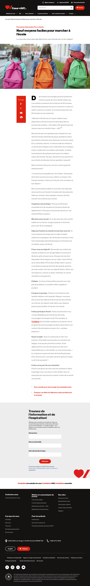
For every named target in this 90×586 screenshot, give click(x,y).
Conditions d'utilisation (51, 468)
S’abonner (45, 461)
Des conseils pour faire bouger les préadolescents (52, 387)
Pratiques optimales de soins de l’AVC (43, 526)
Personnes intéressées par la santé (30, 27)
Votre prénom (33, 433)
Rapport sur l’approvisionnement (32, 557)
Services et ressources (38, 522)
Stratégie (8, 519)
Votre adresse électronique (37, 451)
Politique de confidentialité (36, 468)
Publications (35, 519)
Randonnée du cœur (64, 501)
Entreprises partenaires (12, 529)
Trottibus (35, 321)
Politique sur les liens (76, 557)
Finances (8, 526)
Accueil (7, 19)
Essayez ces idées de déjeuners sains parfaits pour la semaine (53, 393)
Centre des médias (37, 499)
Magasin (60, 511)
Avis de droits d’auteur (63, 557)
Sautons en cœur (63, 498)
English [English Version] (10, 549)
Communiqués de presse (39, 503)
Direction (8, 522)
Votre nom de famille (35, 442)
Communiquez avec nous (12, 498)
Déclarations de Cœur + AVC (40, 506)
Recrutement (9, 532)
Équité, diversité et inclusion (27, 561)
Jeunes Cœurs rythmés (65, 507)
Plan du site (40, 561)
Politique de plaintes (10, 561)
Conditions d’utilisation (49, 557)
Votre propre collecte (64, 504)
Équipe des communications (40, 509)
